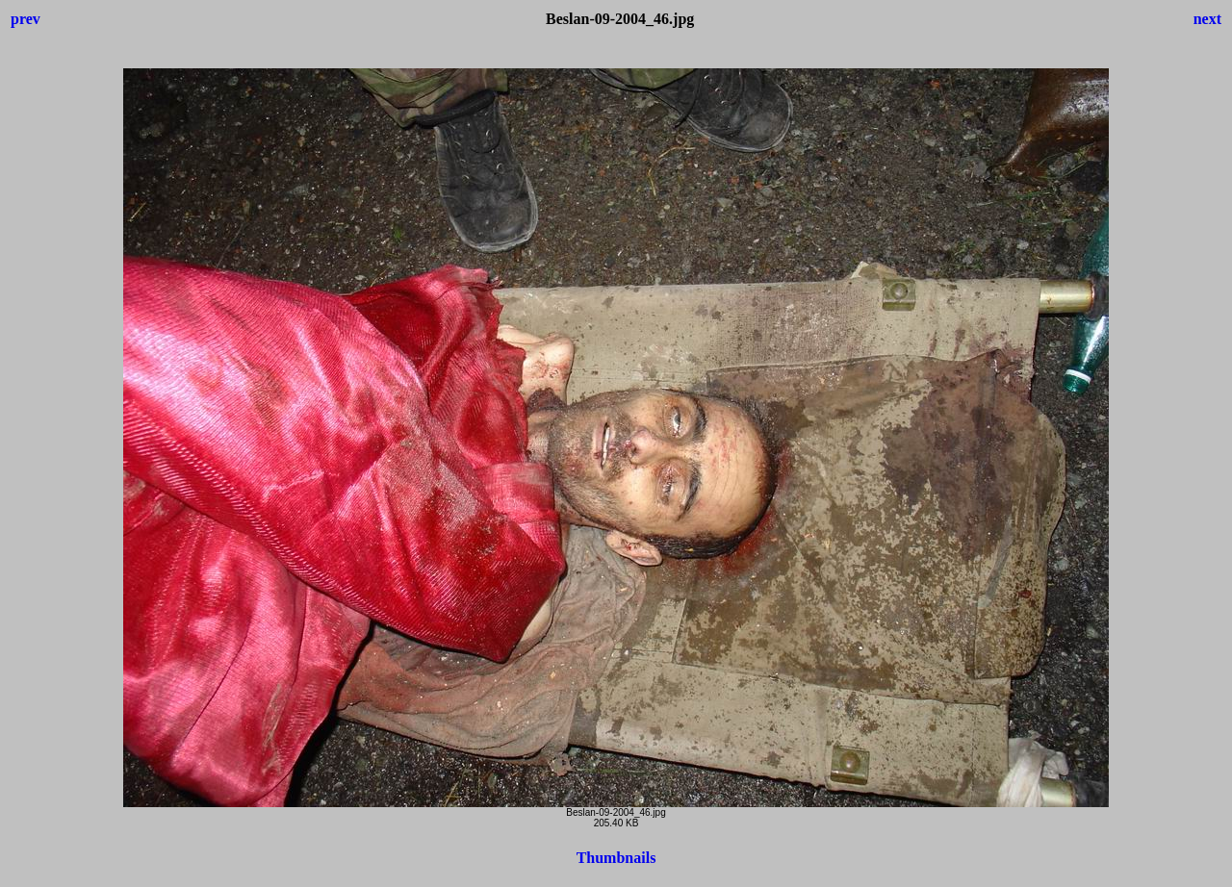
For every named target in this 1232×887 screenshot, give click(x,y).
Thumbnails (616, 857)
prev (25, 19)
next (1207, 19)
